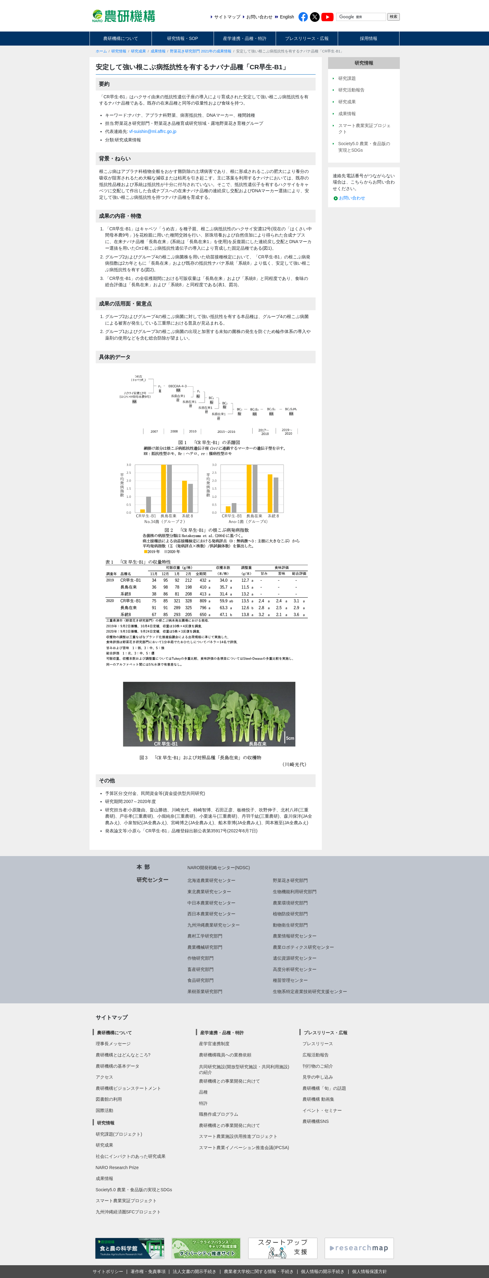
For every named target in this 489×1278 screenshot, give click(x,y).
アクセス (104, 1077)
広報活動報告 (316, 1054)
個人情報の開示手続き (323, 1271)
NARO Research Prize (117, 1167)
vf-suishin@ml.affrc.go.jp (152, 131)
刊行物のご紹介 (318, 1066)
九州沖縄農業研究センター (213, 925)
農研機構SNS (316, 1121)
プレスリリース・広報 (307, 38)
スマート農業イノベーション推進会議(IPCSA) (244, 1147)
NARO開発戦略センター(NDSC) (218, 867)
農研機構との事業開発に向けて (229, 1081)
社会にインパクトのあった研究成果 (131, 1156)
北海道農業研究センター (211, 880)
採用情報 (368, 38)
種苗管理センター (290, 980)
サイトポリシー (108, 1271)
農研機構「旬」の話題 (324, 1088)
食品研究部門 (200, 980)
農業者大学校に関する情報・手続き (259, 1271)
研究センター (152, 880)
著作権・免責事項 (148, 1271)
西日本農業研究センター (211, 913)
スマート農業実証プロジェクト (126, 1200)
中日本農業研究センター (211, 902)
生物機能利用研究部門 (295, 891)
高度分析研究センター (295, 969)
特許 (203, 1103)
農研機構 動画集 (318, 1099)
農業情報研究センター (295, 935)
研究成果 (138, 51)
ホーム (101, 51)
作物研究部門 (200, 958)
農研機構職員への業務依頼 (225, 1054)
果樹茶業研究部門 (204, 991)
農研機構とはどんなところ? (123, 1054)
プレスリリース (318, 1043)
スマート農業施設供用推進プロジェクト (238, 1136)
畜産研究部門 (200, 969)
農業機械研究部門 (204, 947)
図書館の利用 (109, 1099)
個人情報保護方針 (369, 1271)
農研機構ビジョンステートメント (128, 1088)
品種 (203, 1091)
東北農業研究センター (209, 891)
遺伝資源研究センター (295, 958)
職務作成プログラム (218, 1114)
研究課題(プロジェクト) (119, 1134)
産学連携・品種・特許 (245, 38)
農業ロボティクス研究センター (303, 947)
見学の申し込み (318, 1077)
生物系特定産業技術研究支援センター (310, 991)
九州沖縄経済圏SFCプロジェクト (128, 1211)
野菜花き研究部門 (290, 880)
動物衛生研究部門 (290, 925)
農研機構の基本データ (117, 1066)
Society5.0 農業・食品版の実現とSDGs (134, 1189)
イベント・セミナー (322, 1110)
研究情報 (118, 51)
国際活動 (104, 1110)
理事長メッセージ (113, 1043)
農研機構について (120, 38)
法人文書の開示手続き (194, 1271)
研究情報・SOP (182, 38)
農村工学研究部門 (204, 935)
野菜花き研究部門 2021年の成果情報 (200, 51)
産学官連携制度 (214, 1043)
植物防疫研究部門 (290, 913)
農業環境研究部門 (290, 902)
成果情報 (158, 51)
